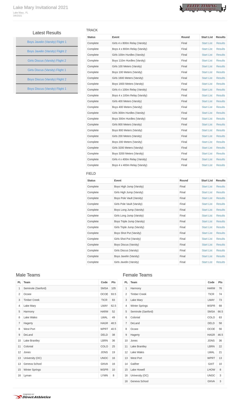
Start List (207, 43)
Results (220, 43)
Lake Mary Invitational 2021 (40, 7)
